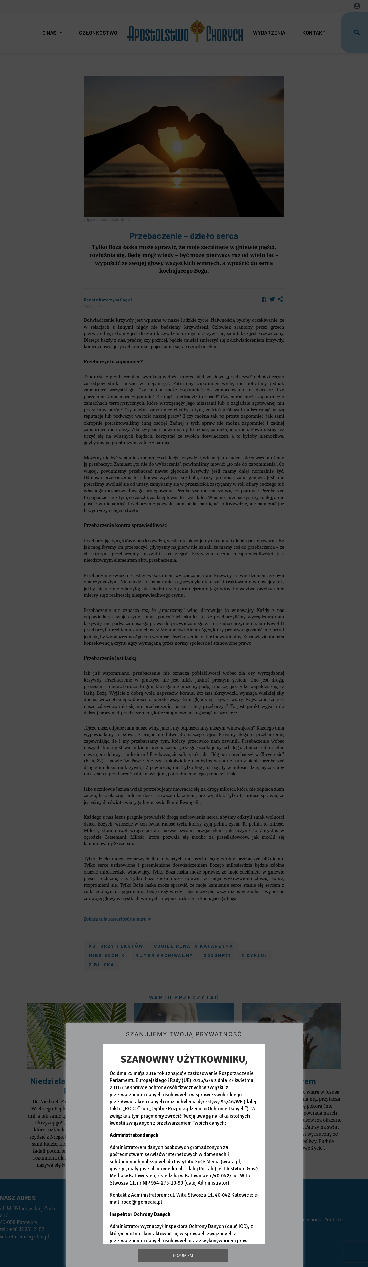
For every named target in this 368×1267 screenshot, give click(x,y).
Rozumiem (183, 1255)
